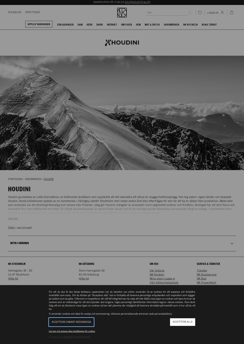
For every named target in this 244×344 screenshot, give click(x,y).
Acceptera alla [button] (183, 322)
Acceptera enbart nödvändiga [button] (71, 322)
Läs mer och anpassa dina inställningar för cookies (72, 331)
